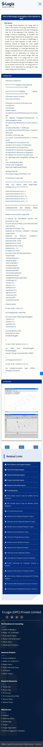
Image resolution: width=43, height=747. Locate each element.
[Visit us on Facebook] (7, 617)
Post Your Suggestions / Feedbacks (14, 731)
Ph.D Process (7, 693)
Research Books (8, 699)
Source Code (7, 690)
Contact (5, 725)
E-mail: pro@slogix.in (9, 658)
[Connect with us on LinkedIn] (17, 617)
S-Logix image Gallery (9, 728)
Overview (6, 715)
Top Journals (7, 687)
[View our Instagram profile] (22, 617)
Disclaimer (37, 744)
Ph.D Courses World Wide (11, 696)
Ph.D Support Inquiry (9, 636)
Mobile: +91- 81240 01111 (11, 661)
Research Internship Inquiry (11, 639)
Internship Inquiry (8, 718)
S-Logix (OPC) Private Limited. (14, 744)
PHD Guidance (7, 642)
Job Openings (7, 722)
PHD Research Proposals (10, 645)
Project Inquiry (7, 664)
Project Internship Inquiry (11, 667)
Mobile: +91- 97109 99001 (11, 633)
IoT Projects (6, 670)
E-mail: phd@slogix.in (9, 630)
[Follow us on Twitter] (12, 617)
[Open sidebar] (41, 373)
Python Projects (8, 674)
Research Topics (8, 702)
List (21, 447)
